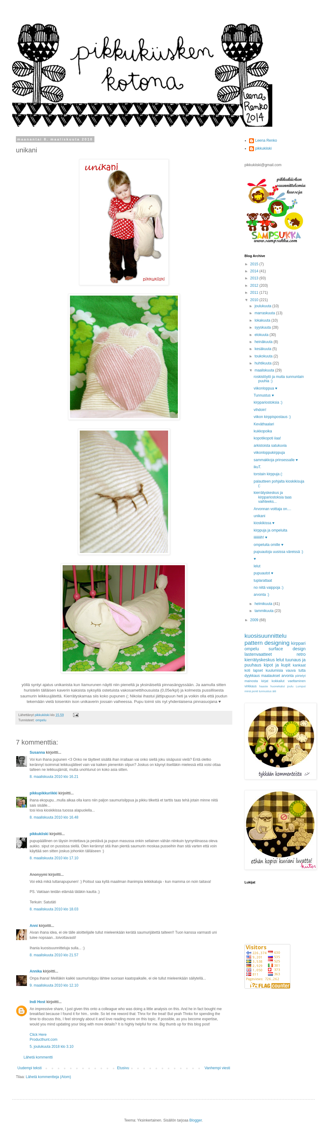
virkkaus (250, 686)
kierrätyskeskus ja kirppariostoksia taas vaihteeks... (273, 497)
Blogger (195, 1120)
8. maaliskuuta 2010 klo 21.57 (54, 955)
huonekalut (277, 686)
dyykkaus (252, 676)
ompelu (40, 720)
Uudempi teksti (29, 1068)
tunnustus (265, 691)
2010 (254, 300)
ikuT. (257, 467)
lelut (257, 566)
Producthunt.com (43, 1039)
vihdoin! (260, 410)
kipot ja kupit (277, 665)
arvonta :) (261, 594)
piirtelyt (300, 676)
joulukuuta (263, 306)
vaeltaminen (297, 681)
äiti (274, 691)
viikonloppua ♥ (265, 388)
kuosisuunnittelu (265, 636)
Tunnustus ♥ (264, 395)
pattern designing (266, 643)
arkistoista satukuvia (270, 445)
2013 (254, 278)
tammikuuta (264, 611)
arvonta (287, 676)
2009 (254, 620)
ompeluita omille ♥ (268, 545)
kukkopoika (263, 431)
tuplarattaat (263, 580)
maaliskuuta (265, 370)
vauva (291, 670)
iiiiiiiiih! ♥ (260, 537)
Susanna (37, 752)
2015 (254, 264)
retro (301, 654)
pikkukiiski (39, 834)
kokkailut (278, 681)
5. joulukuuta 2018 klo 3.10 (51, 1046)
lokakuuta (263, 320)
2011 (254, 292)
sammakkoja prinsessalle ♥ (276, 460)
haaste (263, 686)
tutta (302, 670)
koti (247, 670)
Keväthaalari (264, 424)
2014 (254, 271)
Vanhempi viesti (217, 1068)
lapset (258, 670)
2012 (254, 285)
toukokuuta (264, 356)
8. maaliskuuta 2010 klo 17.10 (54, 858)
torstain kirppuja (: (268, 474)
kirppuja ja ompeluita (270, 530)
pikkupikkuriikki (43, 793)
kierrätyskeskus (259, 659)
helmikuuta (264, 604)
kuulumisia (274, 670)
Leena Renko (266, 140)
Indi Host (37, 1002)
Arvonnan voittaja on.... (272, 509)
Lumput (301, 686)
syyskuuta (263, 327)
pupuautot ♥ (263, 573)
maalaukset (270, 676)
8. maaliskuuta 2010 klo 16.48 (54, 817)
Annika (36, 971)
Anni (34, 926)
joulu (290, 686)
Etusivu (123, 1068)
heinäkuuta (264, 342)
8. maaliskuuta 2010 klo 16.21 (54, 777)
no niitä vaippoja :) (268, 587)
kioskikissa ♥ (264, 523)
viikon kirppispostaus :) (272, 417)
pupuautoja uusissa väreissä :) (278, 552)
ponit (255, 691)
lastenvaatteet (258, 654)
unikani (259, 516)
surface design (287, 648)
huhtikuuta (264, 363)
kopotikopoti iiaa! (267, 438)
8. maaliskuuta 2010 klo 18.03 (54, 909)
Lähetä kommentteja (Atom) (48, 1077)
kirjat (264, 681)
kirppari (298, 643)
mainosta (251, 681)
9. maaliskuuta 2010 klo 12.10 (54, 985)
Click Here (38, 1034)
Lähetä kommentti (38, 1057)
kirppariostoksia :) (268, 402)
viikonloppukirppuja (269, 452)
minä (247, 691)
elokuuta (262, 335)
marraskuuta (265, 313)
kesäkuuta (263, 349)
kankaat (299, 665)
